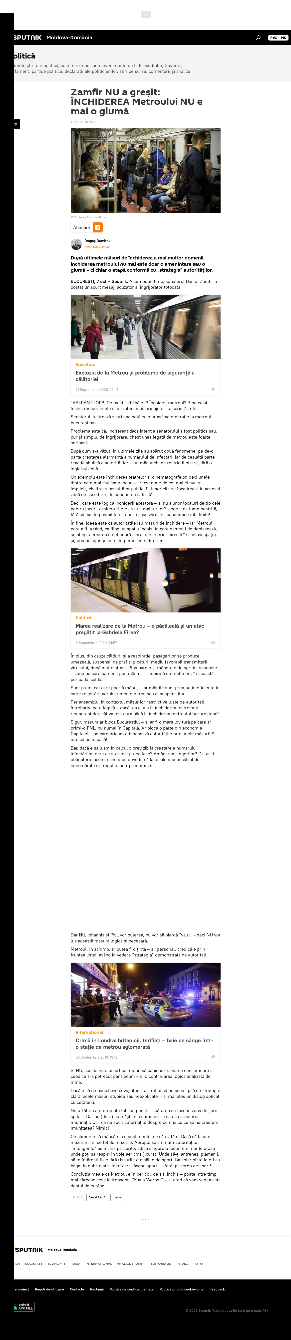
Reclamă (97, 1289)
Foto (198, 1263)
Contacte (77, 1289)
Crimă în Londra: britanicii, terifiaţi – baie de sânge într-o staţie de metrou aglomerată (144, 1043)
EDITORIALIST (162, 1263)
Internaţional (89, 1032)
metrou (118, 1197)
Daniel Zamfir (98, 1197)
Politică (83, 618)
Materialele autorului (97, 246)
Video (183, 1263)
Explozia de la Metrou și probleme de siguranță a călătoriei (135, 375)
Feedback (217, 1289)
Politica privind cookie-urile (182, 1289)
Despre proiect (17, 1289)
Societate (85, 365)
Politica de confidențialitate (132, 1289)
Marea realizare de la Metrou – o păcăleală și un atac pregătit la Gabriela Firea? (140, 628)
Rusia (75, 1263)
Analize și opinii (131, 1263)
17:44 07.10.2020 (84, 122)
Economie (56, 1263)
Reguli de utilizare (49, 1289)
